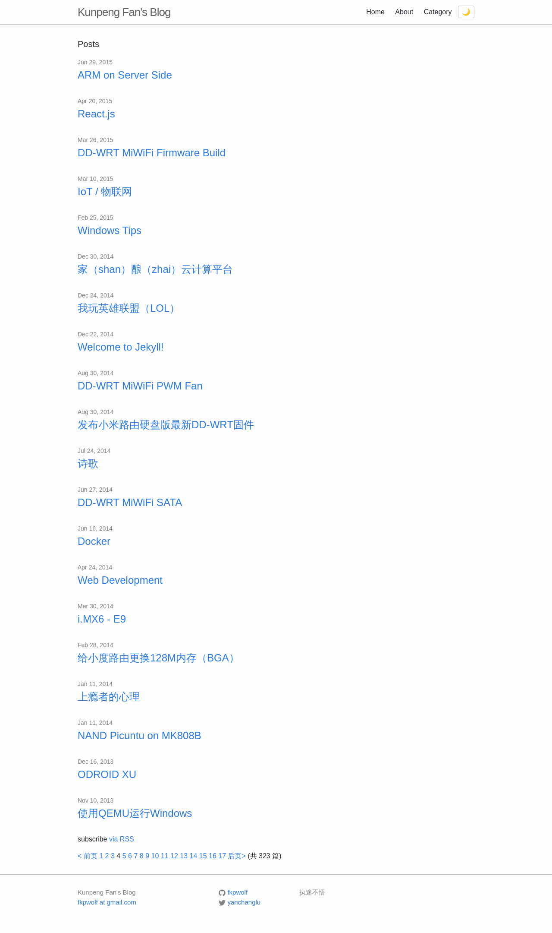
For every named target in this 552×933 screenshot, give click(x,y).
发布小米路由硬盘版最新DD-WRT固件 (166, 424)
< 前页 (87, 856)
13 (184, 856)
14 (193, 856)
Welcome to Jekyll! (121, 347)
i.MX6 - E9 (102, 619)
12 (174, 856)
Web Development (120, 580)
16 (212, 856)
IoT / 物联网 (105, 191)
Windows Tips (109, 230)
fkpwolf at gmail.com (107, 902)
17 (222, 856)
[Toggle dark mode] (466, 12)
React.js (96, 114)
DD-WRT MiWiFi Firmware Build (152, 152)
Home (375, 12)
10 (155, 856)
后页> (236, 856)
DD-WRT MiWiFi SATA (130, 502)
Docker (94, 541)
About (404, 12)
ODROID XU (107, 774)
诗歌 (88, 463)
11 (165, 856)
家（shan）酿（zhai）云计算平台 (155, 269)
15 (203, 856)
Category (438, 12)
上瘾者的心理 (109, 696)
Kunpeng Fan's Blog (124, 12)
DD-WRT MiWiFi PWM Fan (140, 386)
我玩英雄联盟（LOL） (129, 308)
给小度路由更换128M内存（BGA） (158, 658)
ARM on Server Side (125, 75)
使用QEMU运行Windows (135, 813)
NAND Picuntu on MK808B (139, 735)
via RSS (121, 839)
